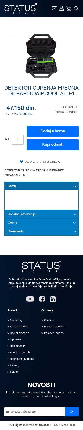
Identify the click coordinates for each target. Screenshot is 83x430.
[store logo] (20, 8)
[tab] (41, 186)
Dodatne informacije (21, 214)
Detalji (12, 186)
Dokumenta (16, 231)
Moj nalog (61, 8)
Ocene (12, 223)
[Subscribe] (72, 412)
